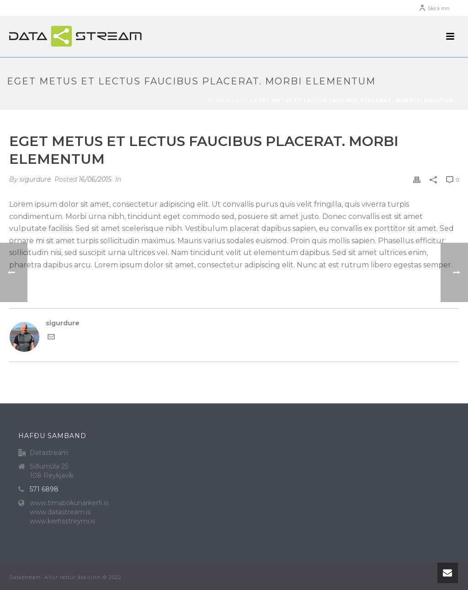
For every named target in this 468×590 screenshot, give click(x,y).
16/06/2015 (95, 179)
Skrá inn (434, 8)
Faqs (240, 101)
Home (216, 101)
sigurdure (35, 179)
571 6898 (44, 489)
